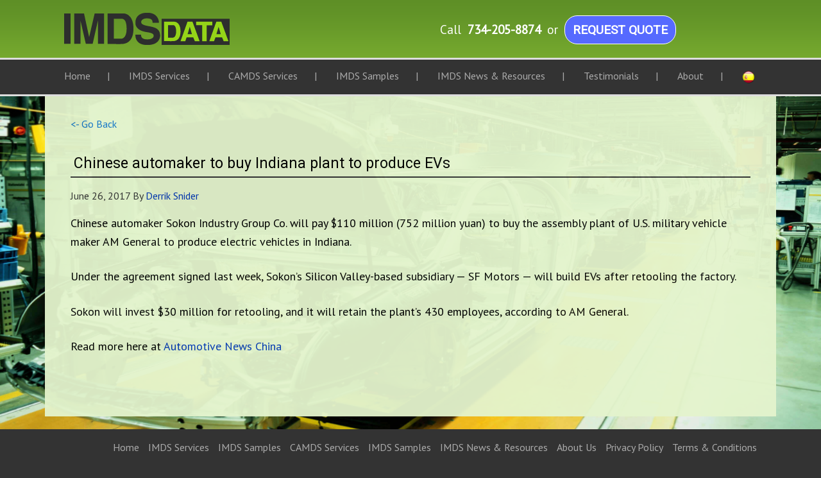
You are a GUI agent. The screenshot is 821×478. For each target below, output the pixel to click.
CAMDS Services (324, 447)
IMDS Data (192, 35)
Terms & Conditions (714, 447)
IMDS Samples (249, 447)
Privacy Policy (634, 447)
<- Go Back (94, 123)
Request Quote (620, 29)
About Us (577, 447)
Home (126, 447)
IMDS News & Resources (494, 447)
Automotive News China (223, 346)
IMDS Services (178, 447)
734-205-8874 (504, 29)
